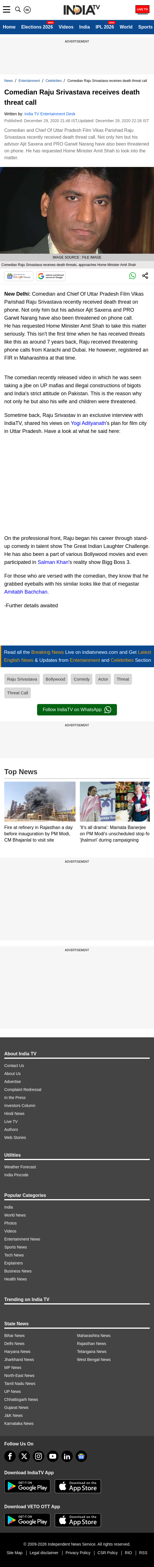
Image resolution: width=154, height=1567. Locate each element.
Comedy (82, 679)
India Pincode (16, 1175)
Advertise (12, 1081)
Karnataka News (19, 1423)
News (8, 81)
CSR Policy (108, 1552)
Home (9, 27)
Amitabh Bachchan (25, 592)
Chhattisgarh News (21, 1399)
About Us (12, 1073)
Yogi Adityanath (88, 423)
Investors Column (19, 1105)
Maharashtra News (94, 1335)
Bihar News (14, 1335)
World (126, 27)
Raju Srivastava (22, 679)
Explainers (13, 1263)
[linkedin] (67, 1456)
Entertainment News (22, 1239)
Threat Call (17, 692)
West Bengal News (94, 1359)
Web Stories (15, 1137)
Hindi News (14, 1113)
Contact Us (14, 1065)
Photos (10, 1223)
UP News (12, 1391)
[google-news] (81, 1456)
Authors (11, 1129)
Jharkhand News (19, 1359)
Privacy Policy (78, 1552)
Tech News (14, 1255)
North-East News (19, 1375)
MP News (12, 1367)
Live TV (11, 1121)
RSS (143, 1552)
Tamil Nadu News (19, 1383)
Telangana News (92, 1351)
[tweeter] (24, 1456)
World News (15, 1215)
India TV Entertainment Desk (50, 114)
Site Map (14, 1552)
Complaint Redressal (22, 1089)
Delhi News (14, 1343)
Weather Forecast (20, 1167)
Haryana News (17, 1351)
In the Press (15, 1097)
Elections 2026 (37, 27)
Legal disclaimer (44, 1552)
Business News (18, 1271)
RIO (128, 1552)
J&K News (13, 1415)
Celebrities (54, 81)
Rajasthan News (91, 1343)
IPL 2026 (105, 27)
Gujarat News (16, 1407)
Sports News (15, 1247)
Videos (66, 27)
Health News (15, 1279)
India (84, 27)
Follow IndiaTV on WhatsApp (77, 709)
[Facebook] (10, 1456)
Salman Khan (53, 562)
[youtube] (52, 1456)
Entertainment (29, 81)
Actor (103, 679)
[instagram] (38, 1456)
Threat (123, 679)
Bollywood (55, 679)
